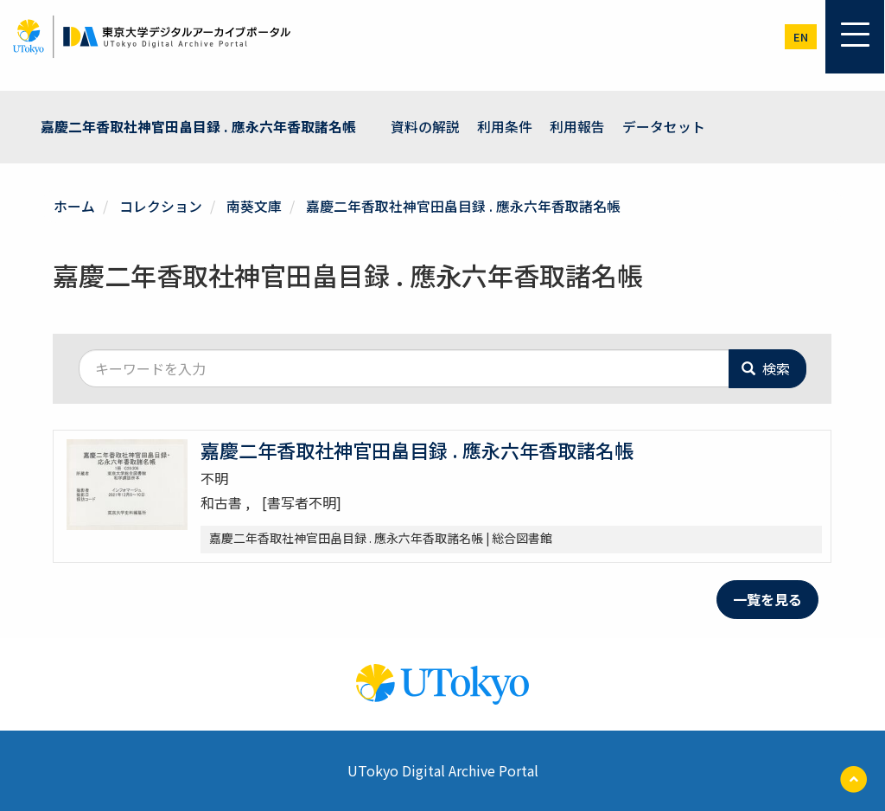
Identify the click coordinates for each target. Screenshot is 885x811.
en (800, 37)
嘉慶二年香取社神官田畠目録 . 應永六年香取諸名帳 (198, 126)
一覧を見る (767, 598)
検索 (766, 367)
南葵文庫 (254, 205)
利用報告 (577, 126)
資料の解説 (425, 126)
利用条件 (504, 126)
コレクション (160, 205)
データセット (663, 126)
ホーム (74, 205)
